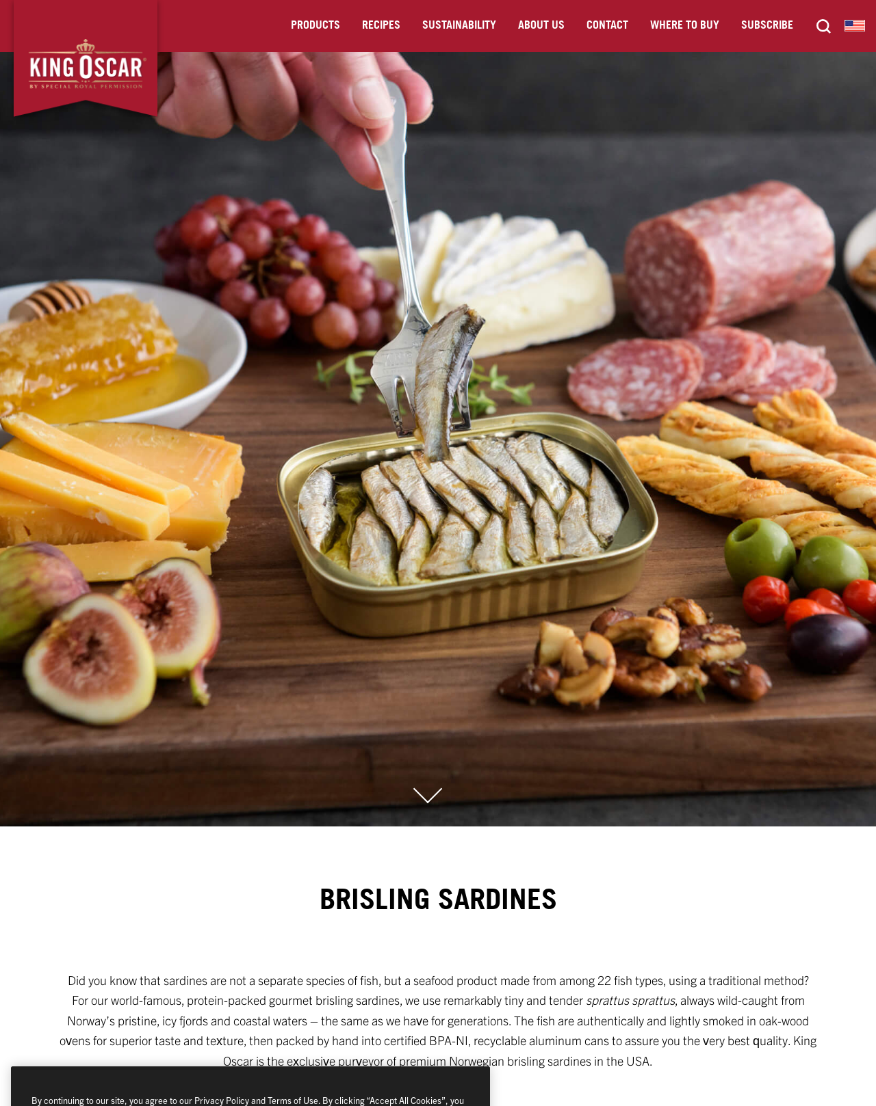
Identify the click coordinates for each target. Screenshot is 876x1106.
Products (315, 26)
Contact (607, 26)
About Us (541, 26)
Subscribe (767, 26)
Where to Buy (684, 26)
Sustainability (459, 26)
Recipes (381, 26)
